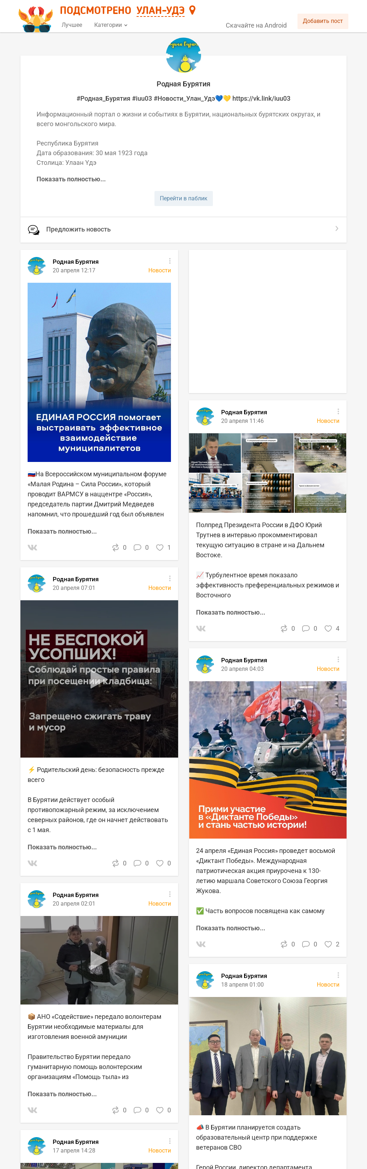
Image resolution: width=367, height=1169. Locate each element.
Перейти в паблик (184, 198)
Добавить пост (323, 21)
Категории (110, 25)
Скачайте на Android (256, 25)
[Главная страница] (37, 16)
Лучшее (72, 25)
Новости (159, 1150)
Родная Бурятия (76, 1141)
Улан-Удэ (161, 11)
